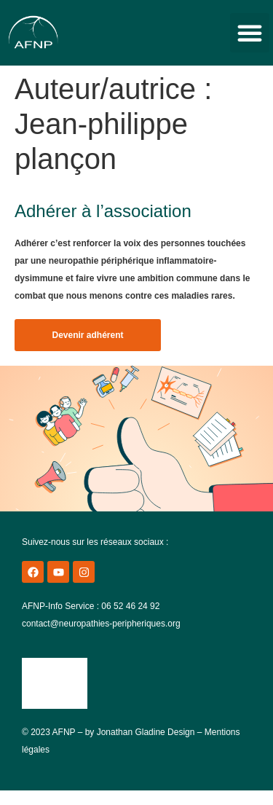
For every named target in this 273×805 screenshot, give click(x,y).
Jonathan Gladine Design (146, 732)
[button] (249, 32)
